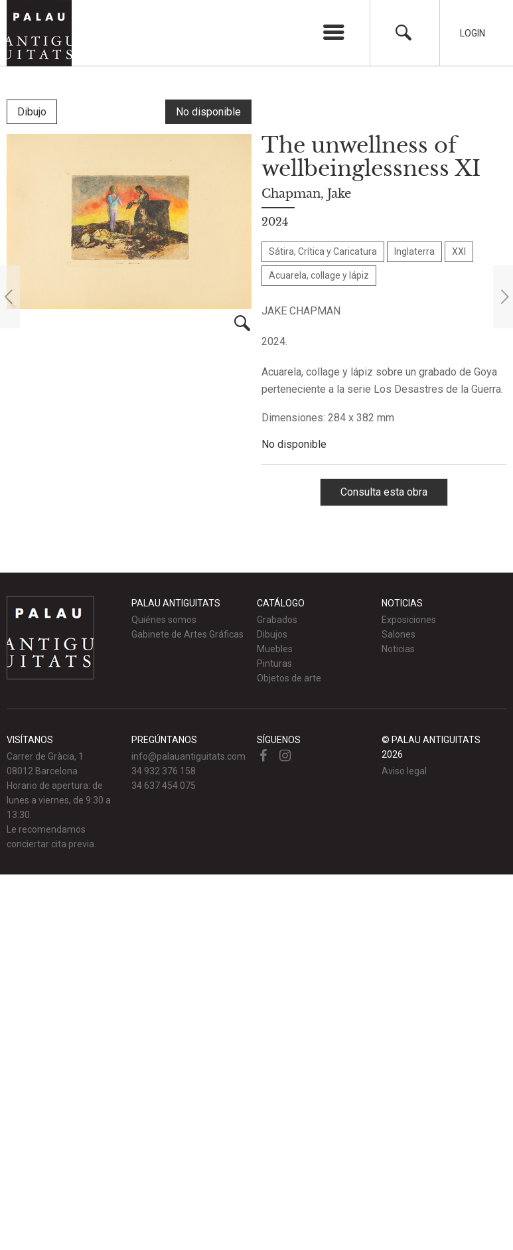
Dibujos (272, 634)
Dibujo (31, 111)
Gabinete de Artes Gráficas (187, 634)
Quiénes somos (163, 619)
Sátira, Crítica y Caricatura (323, 251)
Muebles (275, 649)
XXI (459, 251)
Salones (398, 634)
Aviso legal (404, 771)
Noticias (398, 649)
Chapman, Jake (306, 193)
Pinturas (274, 663)
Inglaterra (414, 251)
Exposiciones (409, 619)
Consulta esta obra (383, 492)
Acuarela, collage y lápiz (319, 275)
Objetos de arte (289, 678)
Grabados (277, 619)
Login (472, 33)
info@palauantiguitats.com (188, 756)
